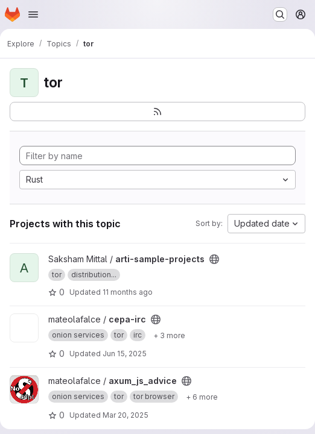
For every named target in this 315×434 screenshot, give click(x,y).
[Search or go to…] (280, 14)
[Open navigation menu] (33, 14)
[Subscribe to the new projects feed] (157, 111)
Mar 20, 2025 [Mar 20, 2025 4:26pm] (125, 415)
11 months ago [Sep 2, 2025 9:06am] (128, 292)
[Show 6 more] (201, 396)
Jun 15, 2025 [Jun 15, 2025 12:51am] (125, 353)
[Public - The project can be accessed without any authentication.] (214, 259)
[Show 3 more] (169, 335)
